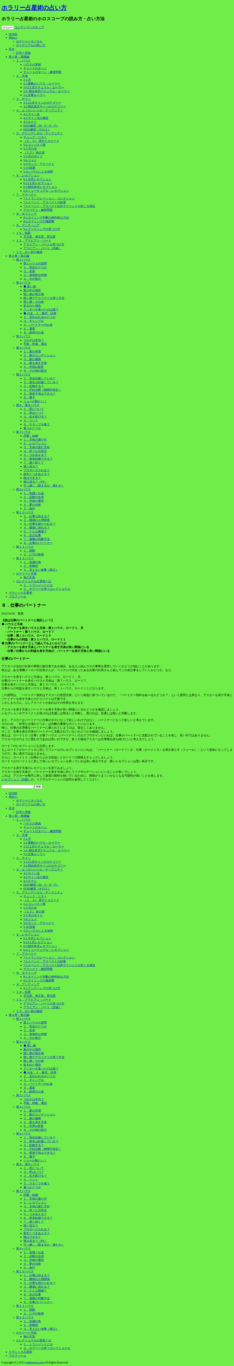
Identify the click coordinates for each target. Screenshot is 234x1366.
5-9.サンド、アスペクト (38, 164)
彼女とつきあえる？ (36, 474)
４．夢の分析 (32, 504)
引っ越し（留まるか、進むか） (43, 485)
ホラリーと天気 (26, 573)
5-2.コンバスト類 (34, 144)
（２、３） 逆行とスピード (41, 141)
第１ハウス (23, 259)
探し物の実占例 (33, 294)
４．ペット (30, 420)
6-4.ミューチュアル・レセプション (46, 190)
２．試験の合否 (33, 497)
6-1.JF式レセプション (37, 179)
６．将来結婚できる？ (38, 458)
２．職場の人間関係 (36, 520)
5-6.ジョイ (30, 160)
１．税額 (29, 550)
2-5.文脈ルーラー (34, 95)
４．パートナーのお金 (38, 324)
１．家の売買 (32, 351)
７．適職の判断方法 (36, 539)
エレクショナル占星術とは (33, 581)
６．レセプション (27, 175)
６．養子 (29, 397)
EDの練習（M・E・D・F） (41, 125)
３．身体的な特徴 (35, 275)
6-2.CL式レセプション (37, 183)
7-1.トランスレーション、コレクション (49, 198)
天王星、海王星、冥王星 (39, 236)
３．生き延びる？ (35, 416)
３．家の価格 (32, 359)
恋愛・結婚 (30, 435)
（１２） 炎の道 (34, 152)
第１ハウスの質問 (35, 263)
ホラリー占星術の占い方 (34, 7)
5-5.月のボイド (33, 156)
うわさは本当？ (33, 340)
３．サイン (23, 98)
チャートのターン (35, 68)
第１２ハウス (25, 558)
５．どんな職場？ (35, 531)
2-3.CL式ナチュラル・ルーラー (43, 87)
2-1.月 (27, 79)
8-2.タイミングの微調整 (38, 221)
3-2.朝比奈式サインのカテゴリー (44, 106)
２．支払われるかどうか (39, 317)
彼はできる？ (32, 477)
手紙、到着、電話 (35, 343)
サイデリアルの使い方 (30, 45)
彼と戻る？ (30, 466)
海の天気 (29, 577)
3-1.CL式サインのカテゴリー (42, 102)
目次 (12, 49)
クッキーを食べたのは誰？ (40, 309)
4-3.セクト (30, 121)
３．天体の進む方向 (36, 447)
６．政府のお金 (33, 332)
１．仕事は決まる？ (36, 516)
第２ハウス (23, 282)
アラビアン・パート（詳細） (42, 248)
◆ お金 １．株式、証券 (39, 313)
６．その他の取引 (35, 370)
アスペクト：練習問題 (38, 209)
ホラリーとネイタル (29, 41)
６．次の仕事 (32, 535)
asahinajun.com (34, 1362)
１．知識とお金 (33, 493)
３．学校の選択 (33, 500)
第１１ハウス (25, 546)
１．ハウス (23, 60)
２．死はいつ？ (33, 412)
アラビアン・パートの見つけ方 (43, 244)
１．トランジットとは (38, 585)
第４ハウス (23, 347)
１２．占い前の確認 (29, 252)
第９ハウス (23, 489)
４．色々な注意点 (35, 451)
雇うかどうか (32, 428)
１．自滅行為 (32, 562)
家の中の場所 (32, 290)
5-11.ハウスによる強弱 (38, 171)
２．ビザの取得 (33, 554)
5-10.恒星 (29, 167)
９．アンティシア (27, 225)
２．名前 (29, 271)
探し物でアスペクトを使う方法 (43, 298)
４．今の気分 (32, 278)
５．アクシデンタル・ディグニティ (39, 133)
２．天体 (22, 75)
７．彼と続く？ (33, 462)
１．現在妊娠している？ (39, 378)
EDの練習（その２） (37, 129)
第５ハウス (23, 374)
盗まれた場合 (32, 305)
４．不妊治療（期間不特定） (42, 389)
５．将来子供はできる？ (39, 393)
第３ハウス (23, 336)
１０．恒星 (23, 232)
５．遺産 (29, 328)
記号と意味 (23, 53)
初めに (13, 37)
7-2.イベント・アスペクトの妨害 (44, 202)
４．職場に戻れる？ (36, 527)
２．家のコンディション (39, 355)
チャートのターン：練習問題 (42, 72)
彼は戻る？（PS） (35, 481)
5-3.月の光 (30, 148)
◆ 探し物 (29, 286)
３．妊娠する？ (33, 386)
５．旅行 (29, 508)
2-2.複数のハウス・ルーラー (41, 83)
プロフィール (17, 596)
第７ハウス (23, 432)
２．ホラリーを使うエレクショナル (46, 588)
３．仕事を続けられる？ (39, 523)
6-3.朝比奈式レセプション (40, 187)
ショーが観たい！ (35, 401)
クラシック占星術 (20, 592)
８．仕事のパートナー (38, 543)
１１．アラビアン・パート (33, 240)
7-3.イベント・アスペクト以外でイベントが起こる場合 (59, 206)
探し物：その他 (33, 301)
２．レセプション (35, 443)
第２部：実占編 (19, 255)
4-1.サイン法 (31, 114)
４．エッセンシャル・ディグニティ (39, 110)
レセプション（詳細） (16, 779)
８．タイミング (26, 213)
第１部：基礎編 (19, 56)
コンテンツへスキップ (29, 27)
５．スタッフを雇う (36, 424)
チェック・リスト (35, 137)
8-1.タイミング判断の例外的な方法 (46, 217)
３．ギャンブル (33, 320)
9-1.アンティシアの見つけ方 (41, 229)
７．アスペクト (26, 194)
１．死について (33, 409)
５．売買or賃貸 (33, 366)
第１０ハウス (25, 512)
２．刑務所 (30, 566)
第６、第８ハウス (27, 405)
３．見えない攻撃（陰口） (40, 569)
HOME (13, 34)
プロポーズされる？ (36, 470)
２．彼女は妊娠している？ (40, 382)
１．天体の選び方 (35, 439)
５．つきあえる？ (35, 454)
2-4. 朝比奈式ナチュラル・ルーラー (46, 91)
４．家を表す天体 (35, 363)
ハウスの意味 (32, 64)
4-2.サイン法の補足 (35, 118)
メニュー (7, 27)
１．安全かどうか (35, 267)
